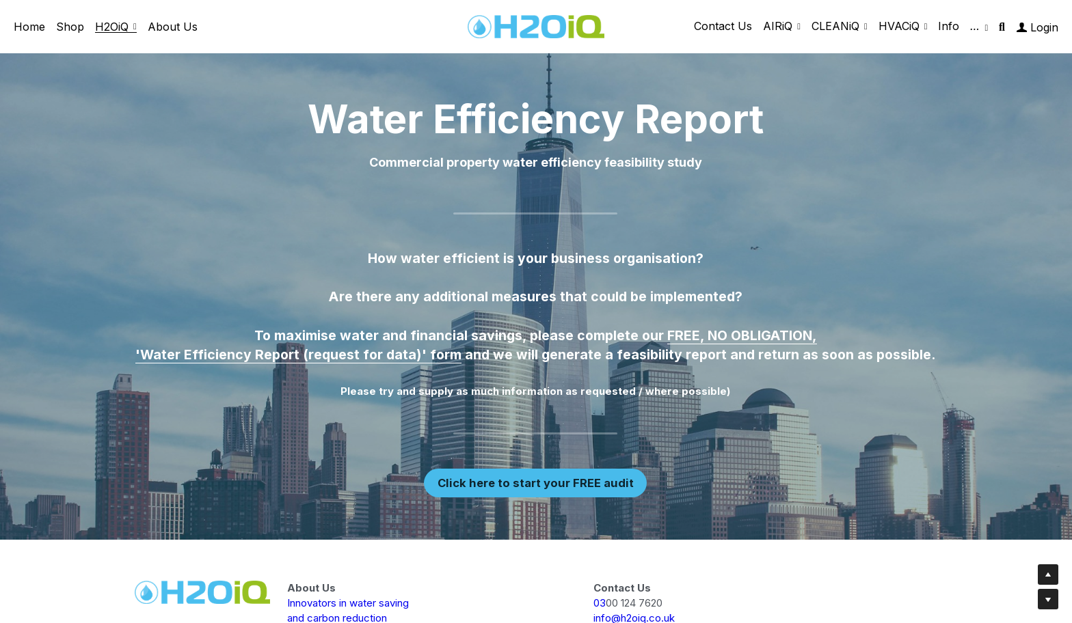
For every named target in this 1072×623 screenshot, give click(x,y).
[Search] (1002, 27)
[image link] (536, 25)
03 (599, 602)
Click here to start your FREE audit (535, 483)
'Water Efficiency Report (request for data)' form (298, 355)
